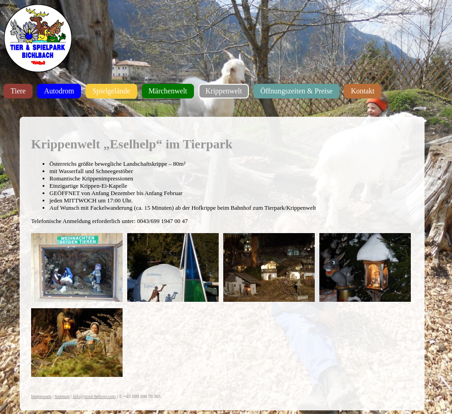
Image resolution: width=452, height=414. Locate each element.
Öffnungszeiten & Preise (296, 91)
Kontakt (363, 91)
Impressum (41, 396)
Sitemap (62, 396)
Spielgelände (111, 91)
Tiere (18, 91)
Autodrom (59, 91)
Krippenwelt (223, 91)
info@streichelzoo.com (94, 396)
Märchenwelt (168, 91)
